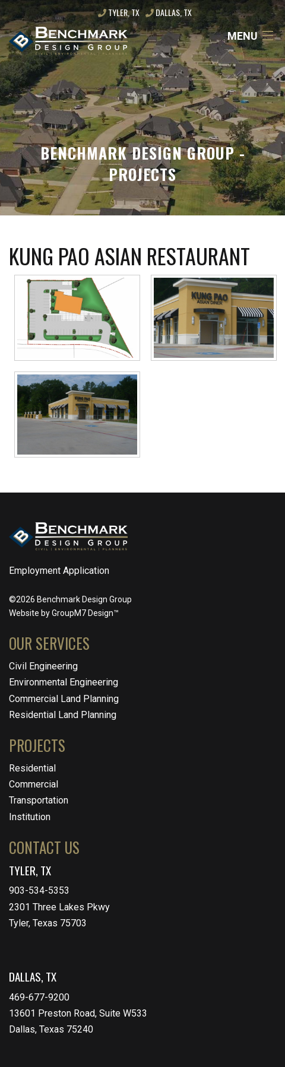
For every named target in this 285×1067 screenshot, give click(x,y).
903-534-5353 (39, 890)
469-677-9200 (39, 997)
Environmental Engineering (63, 682)
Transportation (38, 800)
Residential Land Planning (62, 714)
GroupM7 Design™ (85, 613)
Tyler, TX (119, 12)
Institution (29, 817)
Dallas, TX (168, 12)
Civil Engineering (43, 666)
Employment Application (59, 570)
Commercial (33, 784)
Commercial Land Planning (64, 698)
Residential (32, 768)
